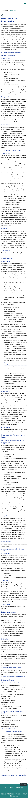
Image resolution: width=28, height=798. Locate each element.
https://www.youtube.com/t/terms (12, 667)
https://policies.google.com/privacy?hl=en (14, 676)
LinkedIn (19, 793)
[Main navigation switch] (25, 3)
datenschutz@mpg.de (8, 728)
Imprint (25, 793)
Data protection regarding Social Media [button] (13, 775)
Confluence (11, 793)
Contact (3, 793)
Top (25, 784)
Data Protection (14, 796)
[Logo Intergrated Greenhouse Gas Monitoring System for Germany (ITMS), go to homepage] (11, 3)
